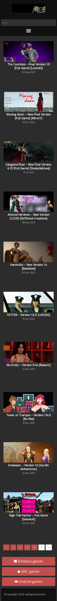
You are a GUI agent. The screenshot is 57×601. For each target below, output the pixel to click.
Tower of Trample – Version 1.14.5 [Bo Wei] (28, 417)
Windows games (28, 561)
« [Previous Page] (6, 547)
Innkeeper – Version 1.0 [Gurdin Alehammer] (28, 467)
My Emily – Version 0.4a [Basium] (28, 365)
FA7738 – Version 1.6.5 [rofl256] (28, 315)
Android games (28, 581)
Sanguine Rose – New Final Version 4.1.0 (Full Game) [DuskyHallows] (28, 166)
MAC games (29, 571)
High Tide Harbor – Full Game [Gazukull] (28, 517)
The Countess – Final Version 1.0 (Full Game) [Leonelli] (28, 66)
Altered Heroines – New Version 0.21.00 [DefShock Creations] (28, 216)
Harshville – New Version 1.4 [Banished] (28, 267)
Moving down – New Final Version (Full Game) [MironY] (28, 116)
